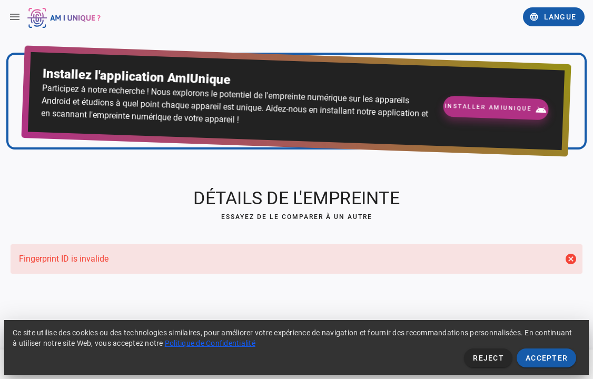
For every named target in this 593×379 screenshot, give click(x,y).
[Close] (571, 259)
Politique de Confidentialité (210, 343)
